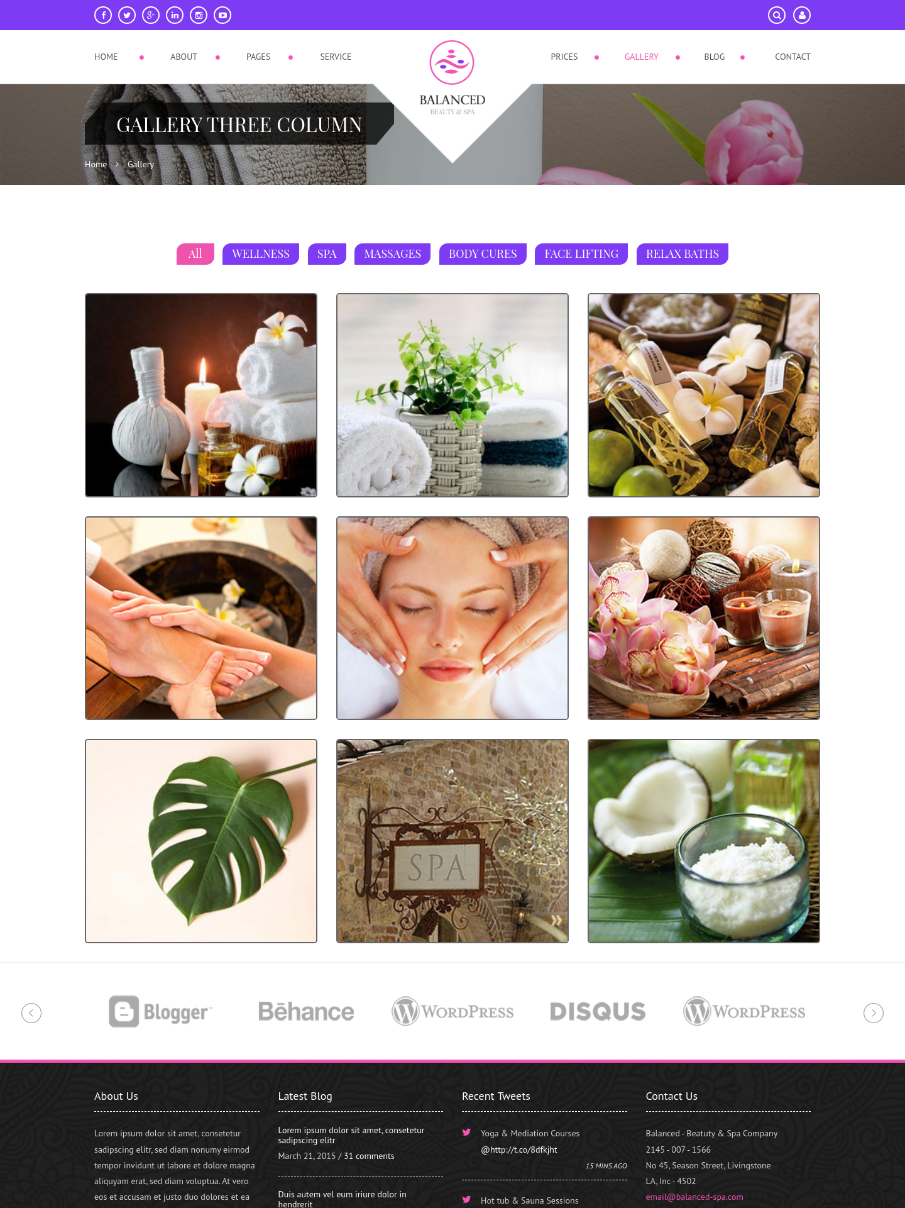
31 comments (369, 1155)
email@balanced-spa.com (694, 1196)
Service (335, 56)
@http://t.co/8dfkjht (519, 1149)
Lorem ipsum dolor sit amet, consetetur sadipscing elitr (351, 1134)
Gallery (642, 56)
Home (106, 56)
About (183, 56)
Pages (258, 56)
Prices (564, 56)
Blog (715, 56)
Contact (793, 56)
